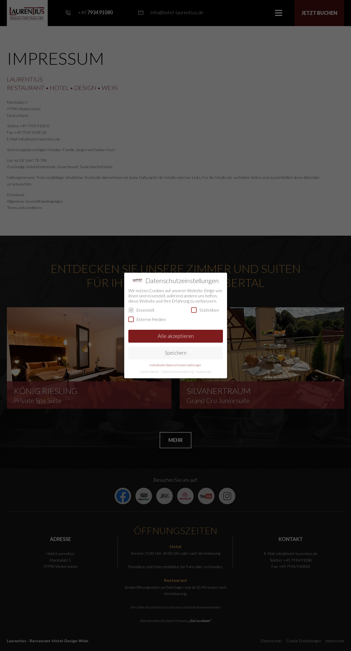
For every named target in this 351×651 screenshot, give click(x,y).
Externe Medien (147, 319)
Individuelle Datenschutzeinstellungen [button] (175, 365)
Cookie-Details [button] (150, 371)
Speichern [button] (175, 353)
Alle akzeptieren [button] (176, 336)
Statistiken (205, 310)
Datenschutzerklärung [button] (178, 371)
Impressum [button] (203, 371)
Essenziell (141, 310)
